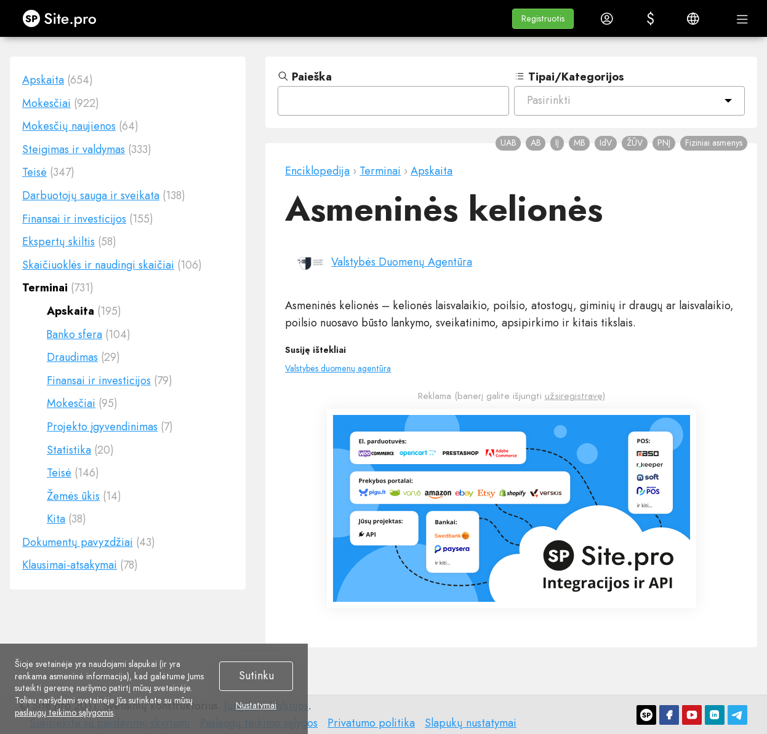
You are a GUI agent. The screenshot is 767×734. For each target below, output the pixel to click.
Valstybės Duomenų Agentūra (401, 262)
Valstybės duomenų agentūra (338, 368)
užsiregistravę (574, 396)
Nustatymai (256, 706)
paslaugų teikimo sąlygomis (64, 712)
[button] (543, 19)
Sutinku (256, 676)
